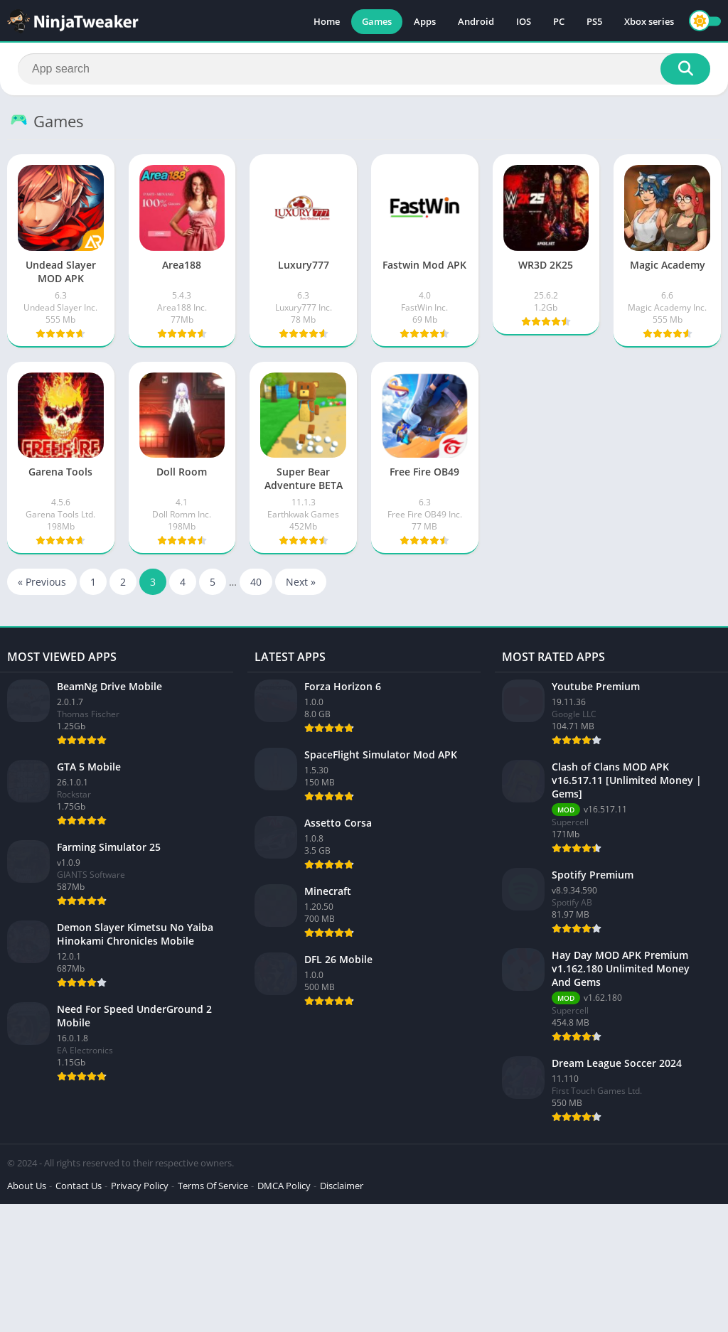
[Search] (364, 69)
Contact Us (78, 1185)
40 (256, 582)
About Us (26, 1185)
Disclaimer (341, 1185)
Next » (301, 582)
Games (377, 21)
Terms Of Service (213, 1185)
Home (327, 21)
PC (558, 21)
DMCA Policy (284, 1185)
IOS (523, 21)
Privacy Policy (139, 1185)
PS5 (594, 21)
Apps (425, 21)
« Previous (42, 582)
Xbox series (649, 21)
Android (476, 21)
